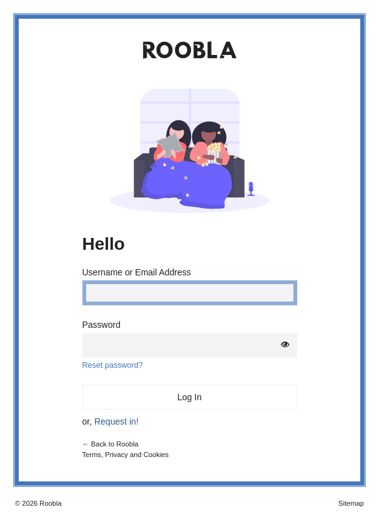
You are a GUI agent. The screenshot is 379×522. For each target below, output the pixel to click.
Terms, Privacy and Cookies (125, 454)
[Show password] (285, 345)
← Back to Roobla (110, 444)
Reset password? (112, 365)
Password (101, 324)
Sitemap (351, 503)
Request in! (116, 421)
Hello (103, 244)
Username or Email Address (136, 272)
